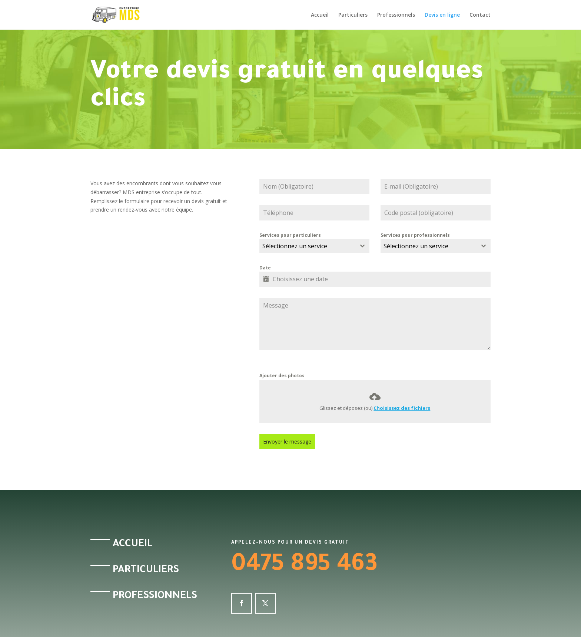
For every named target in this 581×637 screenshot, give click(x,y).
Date (265, 268)
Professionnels (396, 15)
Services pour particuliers (290, 235)
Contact (480, 15)
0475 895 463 (304, 566)
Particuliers (353, 15)
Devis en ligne (442, 15)
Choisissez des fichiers (402, 408)
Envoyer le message (287, 441)
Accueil (320, 15)
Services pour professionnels (415, 235)
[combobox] (314, 246)
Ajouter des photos (282, 375)
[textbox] (307, 246)
